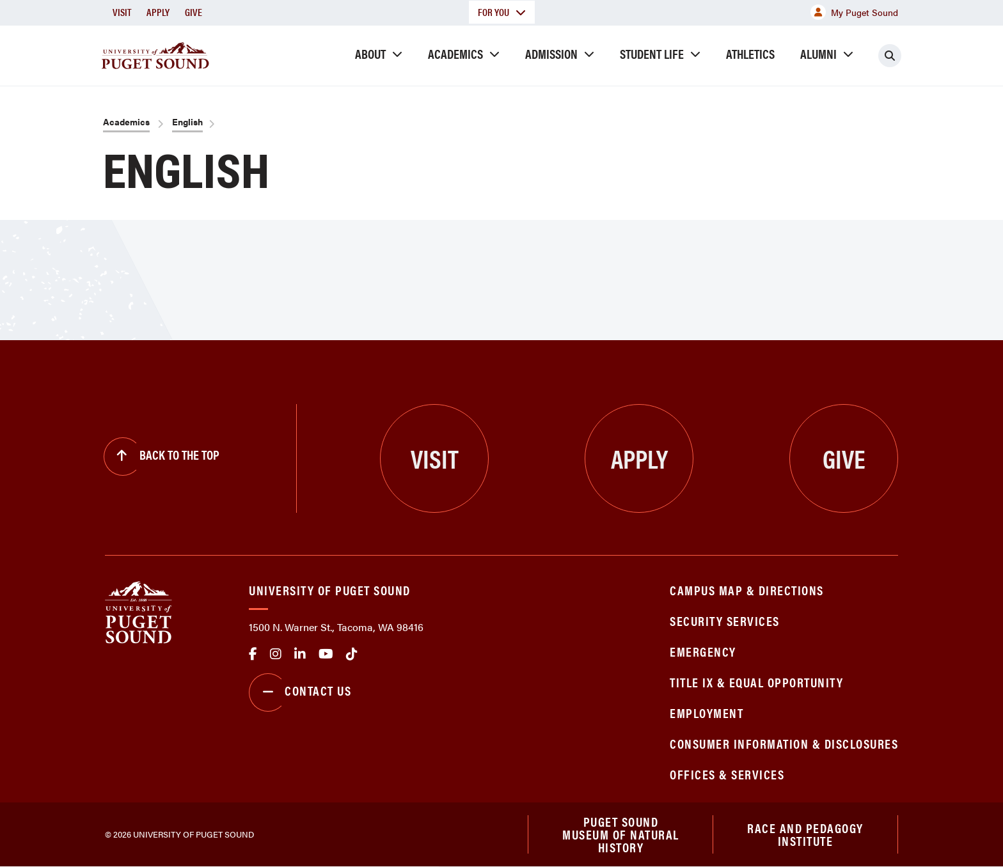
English (187, 121)
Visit (122, 11)
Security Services (725, 620)
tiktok (352, 654)
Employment (706, 712)
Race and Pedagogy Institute (805, 834)
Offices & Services (727, 774)
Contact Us (300, 692)
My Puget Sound (854, 12)
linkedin (300, 654)
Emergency (703, 651)
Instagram (275, 654)
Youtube (326, 654)
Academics (455, 53)
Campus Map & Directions (747, 590)
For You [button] (502, 11)
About (370, 53)
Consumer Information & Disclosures (784, 743)
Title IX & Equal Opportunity (756, 682)
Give (193, 11)
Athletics (750, 53)
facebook (253, 654)
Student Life (652, 53)
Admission (551, 53)
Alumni (818, 53)
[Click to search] (889, 55)
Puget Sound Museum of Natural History (620, 834)
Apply (158, 11)
